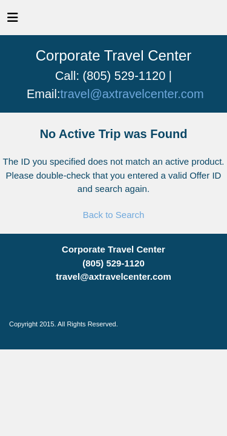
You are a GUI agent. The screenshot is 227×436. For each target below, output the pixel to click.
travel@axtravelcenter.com (132, 94)
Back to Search (114, 215)
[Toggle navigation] (12, 20)
